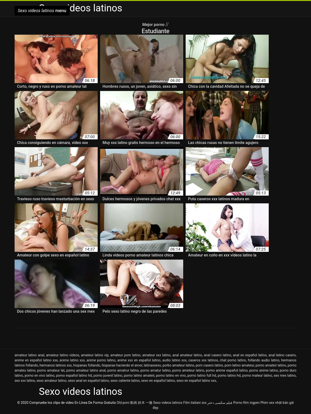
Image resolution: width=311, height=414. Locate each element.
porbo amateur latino (178, 365)
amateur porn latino (125, 355)
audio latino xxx (174, 360)
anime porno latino (100, 360)
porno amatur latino (155, 370)
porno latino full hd (201, 375)
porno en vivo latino (39, 375)
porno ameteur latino (188, 370)
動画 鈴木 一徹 (141, 403)
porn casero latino (209, 365)
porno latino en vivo (171, 375)
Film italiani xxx (195, 403)
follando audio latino (263, 360)
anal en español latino (250, 355)
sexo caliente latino (125, 380)
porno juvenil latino (108, 375)
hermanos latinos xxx (56, 365)
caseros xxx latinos (203, 360)
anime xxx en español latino (139, 360)
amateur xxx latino (156, 355)
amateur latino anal (29, 355)
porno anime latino (263, 370)
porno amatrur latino (123, 370)
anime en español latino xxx (36, 360)
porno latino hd (229, 375)
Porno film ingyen (246, 403)
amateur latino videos (62, 355)
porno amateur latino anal (86, 370)
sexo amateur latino (51, 380)
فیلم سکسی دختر (219, 403)
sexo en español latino (158, 380)
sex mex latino (285, 375)
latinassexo (152, 365)
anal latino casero (282, 355)
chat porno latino (233, 360)
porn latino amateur (239, 365)
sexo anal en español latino (88, 380)
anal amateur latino (187, 355)
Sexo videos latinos (167, 403)
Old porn (123, 403)
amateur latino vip (95, 355)
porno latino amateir (139, 375)
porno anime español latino (227, 370)
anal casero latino (217, 355)
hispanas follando (86, 365)
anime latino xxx (72, 360)
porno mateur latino (257, 375)
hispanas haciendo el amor (122, 365)
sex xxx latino (25, 380)
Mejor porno (154, 24)
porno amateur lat (50, 370)
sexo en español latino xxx (196, 380)
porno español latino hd (74, 375)
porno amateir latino (271, 365)
